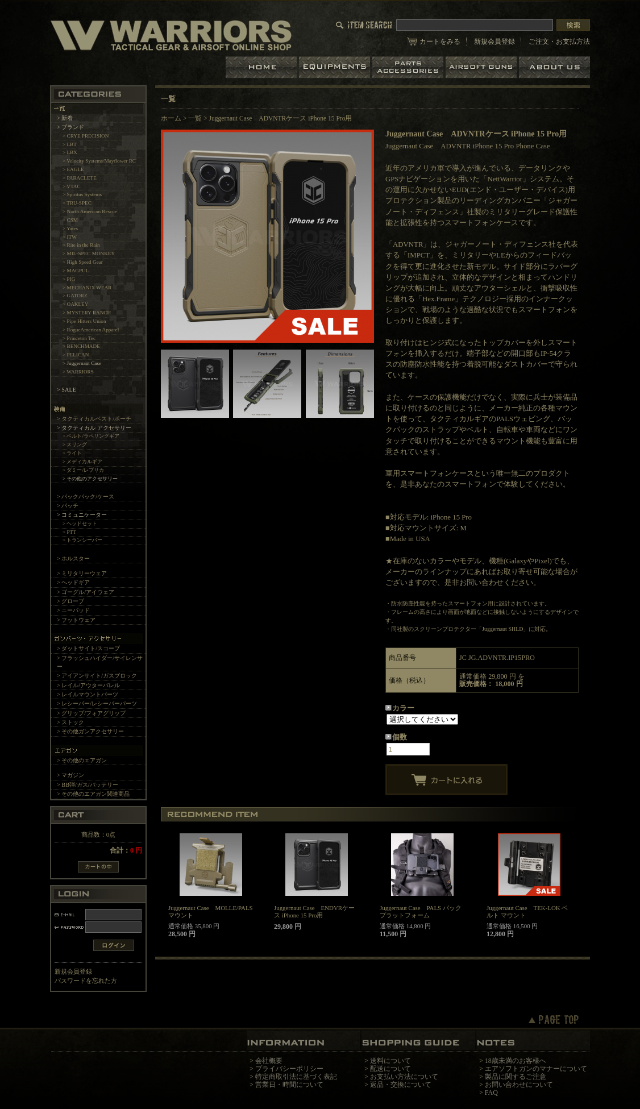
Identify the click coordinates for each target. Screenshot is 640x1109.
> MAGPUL (76, 270)
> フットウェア (76, 620)
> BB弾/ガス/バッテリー (87, 785)
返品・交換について (400, 1085)
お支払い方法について (404, 1077)
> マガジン (70, 775)
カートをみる (439, 41)
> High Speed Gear (83, 262)
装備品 (335, 67)
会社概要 (268, 1061)
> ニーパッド (73, 610)
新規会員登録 (494, 41)
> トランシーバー (83, 540)
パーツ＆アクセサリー (409, 67)
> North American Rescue (90, 211)
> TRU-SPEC (77, 203)
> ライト (72, 453)
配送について (390, 1069)
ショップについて (554, 67)
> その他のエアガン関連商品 (93, 794)
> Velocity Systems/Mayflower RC (99, 161)
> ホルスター (73, 558)
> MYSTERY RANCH (87, 312)
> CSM (70, 220)
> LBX (70, 152)
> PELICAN (76, 355)
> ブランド (70, 127)
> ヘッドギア (73, 582)
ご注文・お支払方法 (559, 41)
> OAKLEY (75, 304)
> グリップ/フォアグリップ (91, 713)
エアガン (482, 67)
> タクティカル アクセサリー (94, 428)
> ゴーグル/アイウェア (85, 592)
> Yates (70, 228)
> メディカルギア (83, 461)
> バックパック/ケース (85, 496)
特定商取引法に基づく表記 (296, 1077)
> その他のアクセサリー (90, 478)
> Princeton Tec (79, 338)
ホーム (262, 67)
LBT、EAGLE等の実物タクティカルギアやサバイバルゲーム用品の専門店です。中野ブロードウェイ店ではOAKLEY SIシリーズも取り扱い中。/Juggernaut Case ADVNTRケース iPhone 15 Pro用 (171, 35)
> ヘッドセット (80, 523)
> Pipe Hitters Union (84, 321)
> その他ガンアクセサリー (90, 731)
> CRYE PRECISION (86, 136)
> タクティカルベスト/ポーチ (94, 419)
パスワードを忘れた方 (86, 980)
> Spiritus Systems (82, 194)
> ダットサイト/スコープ (88, 648)
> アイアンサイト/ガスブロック (97, 675)
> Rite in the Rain (81, 245)
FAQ (491, 1092)
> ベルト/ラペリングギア (91, 436)
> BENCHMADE (81, 346)
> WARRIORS (78, 372)
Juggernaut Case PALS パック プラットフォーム (421, 911)
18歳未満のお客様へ (515, 1061)
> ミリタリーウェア (82, 573)
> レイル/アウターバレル (88, 685)
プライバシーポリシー (289, 1069)
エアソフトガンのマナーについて (536, 1069)
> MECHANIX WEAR (87, 287)
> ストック (70, 722)
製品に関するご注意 (515, 1077)
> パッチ (67, 505)
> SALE (66, 390)
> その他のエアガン (82, 760)
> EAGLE (73, 169)
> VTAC (72, 186)
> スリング (75, 444)
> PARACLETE (80, 178)
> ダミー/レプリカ (83, 470)
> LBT (70, 144)
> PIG (69, 279)
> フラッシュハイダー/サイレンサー (100, 662)
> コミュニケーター (82, 515)
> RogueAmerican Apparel (91, 330)
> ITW (70, 237)
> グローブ (70, 601)
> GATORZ (75, 295)
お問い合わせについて (519, 1085)
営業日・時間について (289, 1085)
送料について (390, 1061)
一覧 (195, 118)
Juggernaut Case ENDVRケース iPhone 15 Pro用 (314, 911)
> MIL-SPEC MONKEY (89, 253)
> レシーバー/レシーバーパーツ (97, 703)
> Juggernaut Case (82, 363)
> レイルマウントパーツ (87, 694)
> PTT (69, 532)
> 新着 (65, 118)
